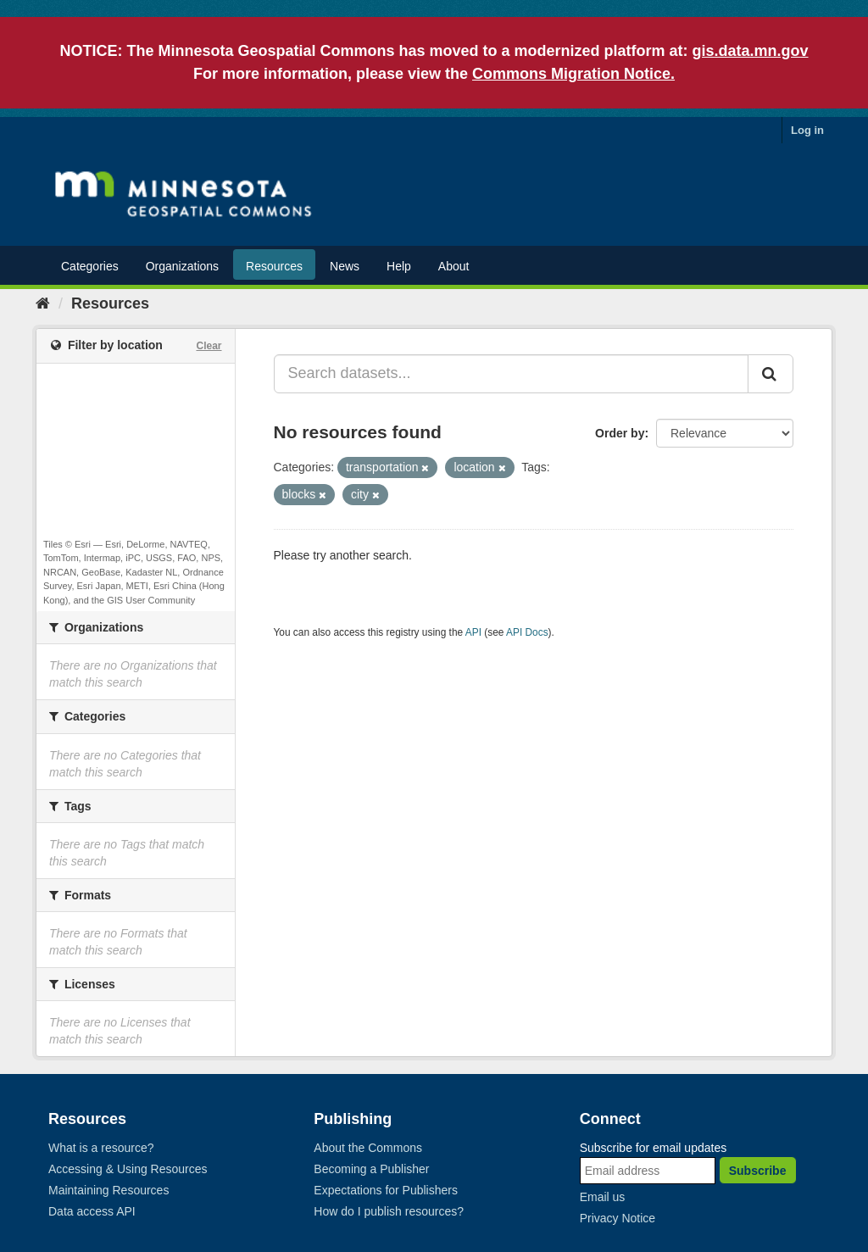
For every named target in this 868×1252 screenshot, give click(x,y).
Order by (619, 433)
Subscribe (758, 1170)
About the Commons (368, 1148)
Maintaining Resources (108, 1190)
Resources (274, 266)
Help (399, 266)
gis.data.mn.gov (751, 50)
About (454, 266)
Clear (208, 346)
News (344, 266)
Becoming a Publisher (371, 1169)
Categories (90, 266)
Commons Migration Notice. (573, 73)
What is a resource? (101, 1148)
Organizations (182, 266)
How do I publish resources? (389, 1211)
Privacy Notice (617, 1218)
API (473, 632)
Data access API (92, 1211)
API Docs (527, 632)
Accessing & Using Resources (128, 1169)
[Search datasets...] (511, 373)
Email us (603, 1197)
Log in (807, 130)
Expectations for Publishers (386, 1190)
